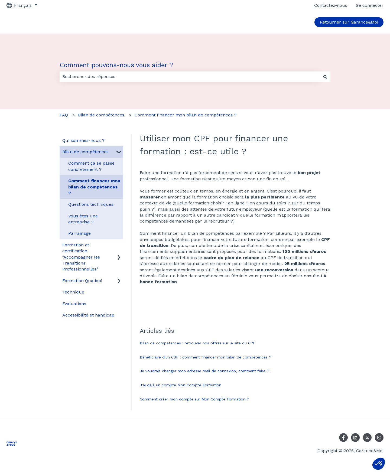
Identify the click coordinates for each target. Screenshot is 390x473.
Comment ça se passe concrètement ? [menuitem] (91, 166)
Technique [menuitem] (73, 292)
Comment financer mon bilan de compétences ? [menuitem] (94, 186)
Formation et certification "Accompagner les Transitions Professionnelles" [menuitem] (81, 257)
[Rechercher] (325, 76)
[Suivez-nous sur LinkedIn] (355, 437)
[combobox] (190, 76)
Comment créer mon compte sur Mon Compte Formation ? (194, 399)
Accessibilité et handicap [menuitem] (88, 315)
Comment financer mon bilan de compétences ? (185, 115)
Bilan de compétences (101, 115)
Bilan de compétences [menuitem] (85, 151)
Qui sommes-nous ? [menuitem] (83, 140)
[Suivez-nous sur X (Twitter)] (367, 437)
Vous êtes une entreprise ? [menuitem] (83, 218)
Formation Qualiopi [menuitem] (82, 280)
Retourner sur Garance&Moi (349, 22)
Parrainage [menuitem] (79, 233)
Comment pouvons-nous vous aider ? (116, 65)
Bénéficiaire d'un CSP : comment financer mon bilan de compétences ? (205, 357)
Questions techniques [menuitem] (90, 204)
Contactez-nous (330, 5)
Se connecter (370, 5)
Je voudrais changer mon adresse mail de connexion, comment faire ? (204, 371)
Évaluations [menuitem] (74, 303)
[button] (378, 463)
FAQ (64, 115)
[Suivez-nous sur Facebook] (343, 437)
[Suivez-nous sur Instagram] (379, 437)
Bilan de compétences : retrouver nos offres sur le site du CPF (197, 343)
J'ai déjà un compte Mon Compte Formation (180, 385)
